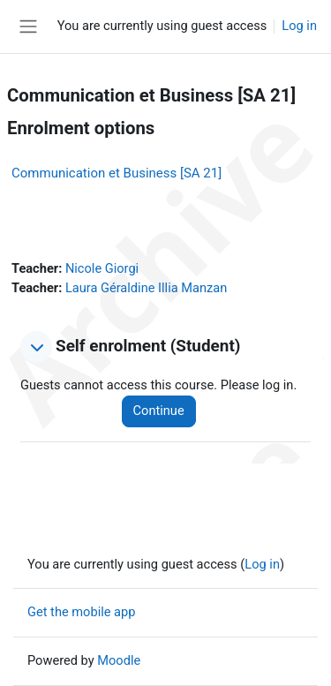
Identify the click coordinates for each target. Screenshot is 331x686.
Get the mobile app (81, 612)
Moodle (118, 660)
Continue (158, 410)
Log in (299, 26)
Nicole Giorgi (102, 268)
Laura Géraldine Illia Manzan (146, 288)
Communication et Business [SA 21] (116, 173)
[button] (36, 347)
